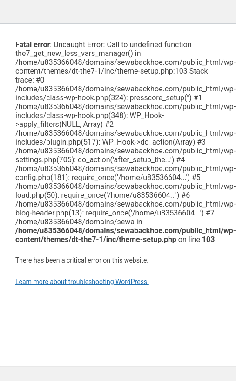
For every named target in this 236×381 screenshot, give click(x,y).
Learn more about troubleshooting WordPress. (82, 281)
